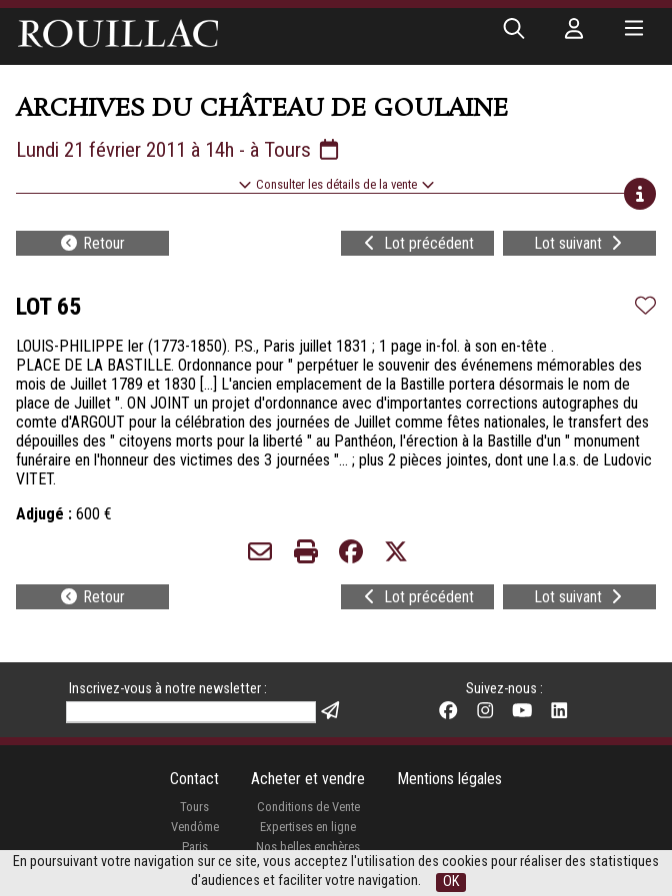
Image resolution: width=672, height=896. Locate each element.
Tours (194, 806)
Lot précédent (417, 243)
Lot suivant (580, 243)
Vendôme (195, 826)
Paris (195, 846)
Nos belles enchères (308, 846)
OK (451, 881)
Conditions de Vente (308, 806)
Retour (92, 243)
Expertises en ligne (308, 826)
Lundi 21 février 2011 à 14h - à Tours (179, 150)
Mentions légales (449, 778)
